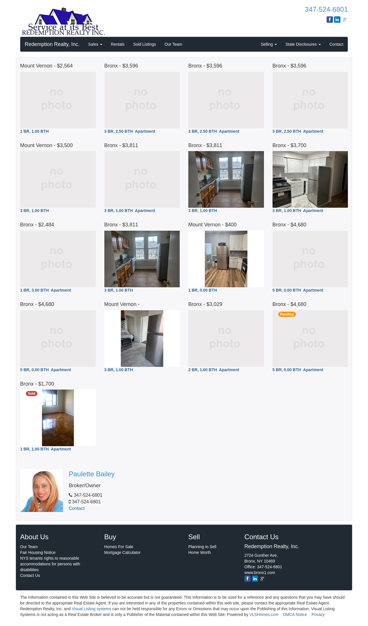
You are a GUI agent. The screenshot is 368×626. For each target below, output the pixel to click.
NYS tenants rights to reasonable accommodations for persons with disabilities (50, 564)
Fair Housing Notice (37, 552)
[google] (262, 578)
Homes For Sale (118, 546)
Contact (336, 44)
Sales (95, 44)
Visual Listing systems (91, 608)
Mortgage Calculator (122, 552)
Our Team (173, 44)
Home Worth (199, 552)
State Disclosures (303, 44)
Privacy (318, 614)
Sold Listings (144, 44)
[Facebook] (247, 578)
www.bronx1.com (259, 572)
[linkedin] (255, 578)
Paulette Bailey (92, 474)
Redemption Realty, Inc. (52, 44)
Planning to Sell (202, 546)
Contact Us (30, 575)
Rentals (117, 44)
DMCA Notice (295, 614)
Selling (269, 44)
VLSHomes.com (263, 614)
